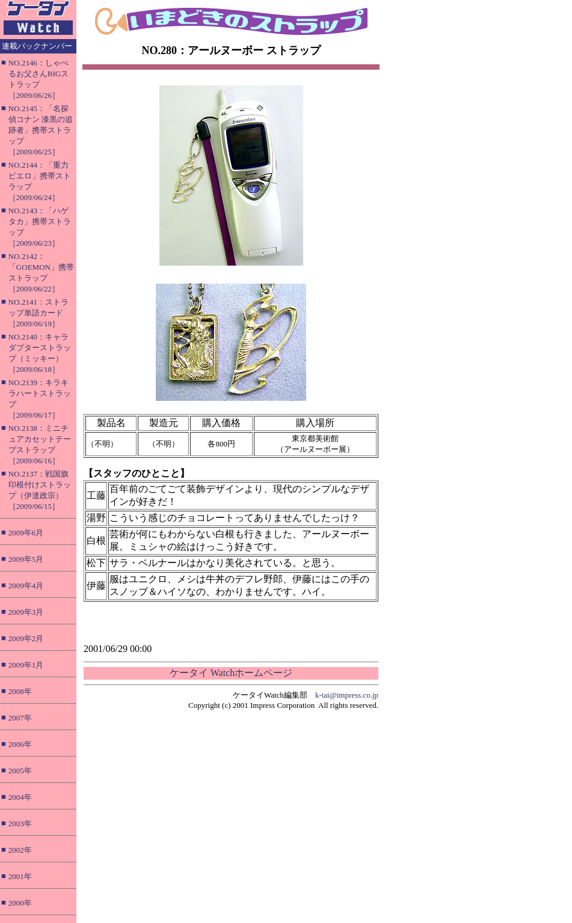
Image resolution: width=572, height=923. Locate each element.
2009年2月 (26, 638)
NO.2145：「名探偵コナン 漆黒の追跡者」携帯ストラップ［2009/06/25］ (40, 130)
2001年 (20, 876)
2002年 (20, 849)
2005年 (20, 770)
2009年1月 (26, 664)
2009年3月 (26, 612)
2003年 (20, 823)
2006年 (20, 744)
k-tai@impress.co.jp (346, 694)
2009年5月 (26, 559)
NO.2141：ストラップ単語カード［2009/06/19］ (38, 312)
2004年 (20, 797)
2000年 (20, 902)
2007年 (20, 717)
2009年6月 (26, 532)
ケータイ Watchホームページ (231, 673)
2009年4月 (26, 585)
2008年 (20, 691)
